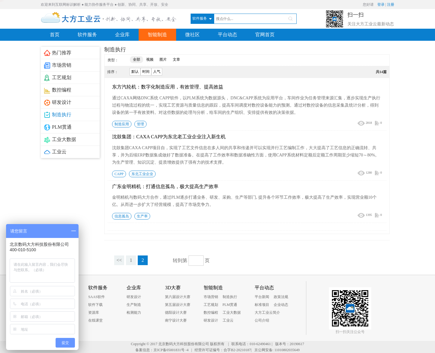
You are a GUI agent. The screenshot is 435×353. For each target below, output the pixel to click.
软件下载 (95, 305)
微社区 (192, 34)
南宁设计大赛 (176, 320)
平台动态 (227, 34)
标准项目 (262, 305)
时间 (146, 71)
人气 (156, 71)
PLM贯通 (230, 305)
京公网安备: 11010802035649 (277, 350)
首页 (55, 34)
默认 (135, 71)
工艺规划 (211, 305)
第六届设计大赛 (177, 297)
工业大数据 (232, 312)
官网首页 (265, 34)
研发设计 (134, 297)
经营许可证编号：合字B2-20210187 (223, 350)
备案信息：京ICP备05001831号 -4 (161, 350)
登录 (381, 4)
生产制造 (134, 305)
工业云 (228, 320)
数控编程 (211, 312)
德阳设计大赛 (176, 312)
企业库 (122, 34)
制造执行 (230, 297)
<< (119, 260)
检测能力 (134, 312)
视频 (149, 59)
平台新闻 (262, 297)
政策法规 (281, 297)
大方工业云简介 (267, 312)
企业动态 (281, 305)
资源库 (93, 312)
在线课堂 (95, 320)
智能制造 (157, 34)
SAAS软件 (96, 297)
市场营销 (211, 297)
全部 (136, 59)
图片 (163, 59)
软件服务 (87, 34)
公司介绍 (262, 320)
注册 (390, 4)
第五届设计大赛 (177, 305)
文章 (176, 59)
